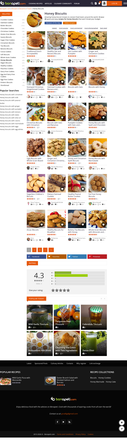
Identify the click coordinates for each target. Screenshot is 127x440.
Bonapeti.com (5, 9)
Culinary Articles (57, 363)
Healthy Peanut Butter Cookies (74, 195)
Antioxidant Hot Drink (39, 350)
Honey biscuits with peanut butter (10, 101)
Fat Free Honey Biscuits (95, 195)
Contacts (70, 363)
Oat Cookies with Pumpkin (75, 52)
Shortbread (5, 85)
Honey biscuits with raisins (10, 121)
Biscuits (93, 378)
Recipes (14, 9)
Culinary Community (63, 3)
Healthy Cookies (6, 66)
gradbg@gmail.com (69, 413)
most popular (63, 28)
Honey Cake (111, 382)
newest (54, 28)
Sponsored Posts (41, 363)
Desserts (22, 9)
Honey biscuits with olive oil (10, 118)
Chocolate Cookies (7, 28)
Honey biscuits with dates (9, 115)
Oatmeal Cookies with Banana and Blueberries (56, 88)
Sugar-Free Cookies (8, 40)
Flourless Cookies (7, 68)
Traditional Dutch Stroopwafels (34, 52)
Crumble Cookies (7, 20)
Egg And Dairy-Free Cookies (8, 75)
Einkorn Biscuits (6, 82)
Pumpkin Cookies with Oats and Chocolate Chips (75, 124)
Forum (77, 3)
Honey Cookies (104, 378)
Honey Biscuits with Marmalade (97, 159)
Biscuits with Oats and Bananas (54, 124)
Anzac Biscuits (33, 230)
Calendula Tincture (92, 324)
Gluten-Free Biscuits (8, 34)
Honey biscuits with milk (9, 97)
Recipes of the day (53, 23)
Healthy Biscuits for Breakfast (55, 231)
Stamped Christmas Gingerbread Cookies (35, 88)
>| (51, 250)
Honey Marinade (97, 382)
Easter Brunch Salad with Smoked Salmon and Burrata (67, 380)
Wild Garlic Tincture (38, 324)
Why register (81, 363)
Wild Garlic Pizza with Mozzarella (21, 379)
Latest (29, 363)
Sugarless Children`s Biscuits (35, 195)
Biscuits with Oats (75, 87)
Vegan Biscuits (6, 63)
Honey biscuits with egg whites (11, 129)
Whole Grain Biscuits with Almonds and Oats (97, 231)
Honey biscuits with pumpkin (11, 109)
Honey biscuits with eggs (9, 126)
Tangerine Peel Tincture (63, 323)
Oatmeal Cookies (7, 23)
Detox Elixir (88, 350)
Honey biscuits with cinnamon (11, 94)
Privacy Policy (81, 434)
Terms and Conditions (65, 434)
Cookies (90, 434)
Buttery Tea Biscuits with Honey (76, 231)
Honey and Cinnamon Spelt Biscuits (77, 159)
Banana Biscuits (6, 49)
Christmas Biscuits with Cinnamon (34, 124)
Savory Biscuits (6, 37)
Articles (48, 3)
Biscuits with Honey (97, 87)
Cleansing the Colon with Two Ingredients (66, 349)
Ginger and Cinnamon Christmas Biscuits (56, 159)
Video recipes (70, 23)
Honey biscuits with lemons (10, 112)
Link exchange (94, 363)
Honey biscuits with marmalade (12, 123)
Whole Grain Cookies (8, 57)
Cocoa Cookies (6, 52)
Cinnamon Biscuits (7, 43)
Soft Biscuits (5, 54)
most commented (76, 28)
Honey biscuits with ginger (10, 106)
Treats (29, 9)
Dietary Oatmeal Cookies (54, 195)
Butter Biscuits (6, 25)
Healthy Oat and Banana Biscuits (54, 52)
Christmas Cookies (7, 31)
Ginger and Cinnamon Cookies (96, 52)
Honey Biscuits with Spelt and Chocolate (97, 124)
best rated (103, 28)
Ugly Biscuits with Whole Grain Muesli (35, 159)
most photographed (91, 28)
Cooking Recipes (36, 3)
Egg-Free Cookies (7, 79)
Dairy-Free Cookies (7, 71)
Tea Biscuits (5, 46)
